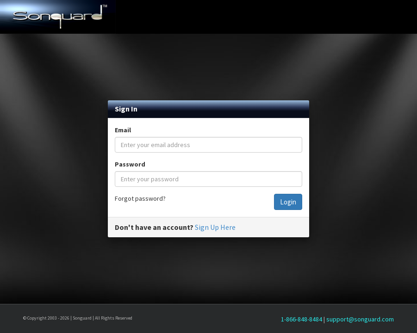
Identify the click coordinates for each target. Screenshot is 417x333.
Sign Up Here (215, 227)
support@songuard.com (360, 319)
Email (123, 130)
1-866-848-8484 (301, 319)
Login (288, 201)
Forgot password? (140, 198)
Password (130, 164)
